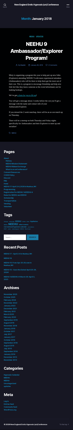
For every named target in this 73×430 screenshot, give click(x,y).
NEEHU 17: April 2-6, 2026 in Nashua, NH (20, 187)
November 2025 (10, 294)
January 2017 (9, 337)
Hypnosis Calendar (11, 375)
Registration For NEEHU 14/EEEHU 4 (18, 193)
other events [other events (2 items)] (23, 225)
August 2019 (9, 323)
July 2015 (8, 349)
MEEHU (7, 378)
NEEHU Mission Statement (16, 164)
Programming (9, 190)
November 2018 (10, 326)
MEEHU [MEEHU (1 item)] (6, 225)
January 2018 (9, 329)
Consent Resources (12, 173)
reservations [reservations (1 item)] (31, 227)
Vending (7, 204)
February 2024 (10, 300)
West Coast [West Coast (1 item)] (27, 229)
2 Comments (52, 65)
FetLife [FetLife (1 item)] (24, 222)
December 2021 (10, 309)
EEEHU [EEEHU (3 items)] (18, 221)
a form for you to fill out (27, 95)
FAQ (5, 181)
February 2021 (10, 312)
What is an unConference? (16, 170)
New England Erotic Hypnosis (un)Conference (36, 5)
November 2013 (10, 360)
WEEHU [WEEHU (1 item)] (22, 229)
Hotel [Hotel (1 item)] (28, 222)
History (9, 161)
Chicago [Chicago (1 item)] (6, 222)
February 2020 (10, 317)
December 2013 (10, 357)
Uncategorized (10, 384)
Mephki (22, 65)
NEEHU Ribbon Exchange (16, 167)
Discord (7, 178)
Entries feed (9, 404)
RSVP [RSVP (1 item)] (5, 229)
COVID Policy (9, 175)
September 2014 (11, 352)
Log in (6, 401)
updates (40, 36)
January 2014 (9, 354)
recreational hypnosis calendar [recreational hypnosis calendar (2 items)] (15, 227)
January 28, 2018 (37, 65)
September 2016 (11, 343)
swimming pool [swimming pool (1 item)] (15, 229)
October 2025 (9, 297)
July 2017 (8, 334)
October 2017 (9, 332)
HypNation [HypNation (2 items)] (34, 222)
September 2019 (11, 320)
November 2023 (10, 303)
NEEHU (32, 36)
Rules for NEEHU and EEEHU (15, 195)
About (6, 159)
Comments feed (10, 407)
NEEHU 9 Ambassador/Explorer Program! (36, 50)
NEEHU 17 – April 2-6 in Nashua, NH (18, 254)
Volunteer (8, 207)
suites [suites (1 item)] (9, 229)
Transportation (10, 201)
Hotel (6, 184)
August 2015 (9, 346)
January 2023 (9, 306)
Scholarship (9, 198)
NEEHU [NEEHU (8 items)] (13, 224)
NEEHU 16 (8, 258)
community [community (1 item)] (11, 222)
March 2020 (9, 314)
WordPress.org (10, 410)
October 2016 (9, 340)
